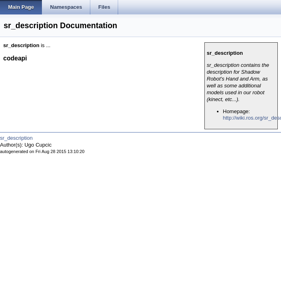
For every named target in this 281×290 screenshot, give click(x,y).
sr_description (16, 138)
